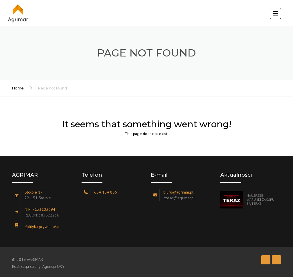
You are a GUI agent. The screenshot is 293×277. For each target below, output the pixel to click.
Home (18, 88)
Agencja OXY (53, 266)
